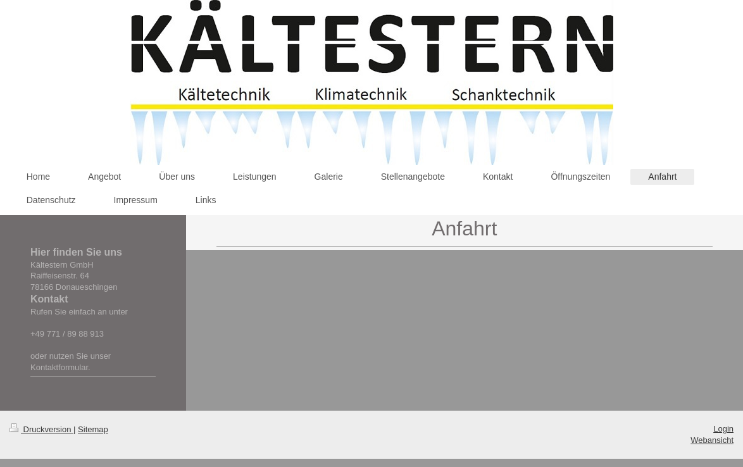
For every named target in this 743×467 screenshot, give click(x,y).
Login (723, 428)
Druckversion (41, 429)
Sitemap (93, 429)
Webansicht (712, 440)
